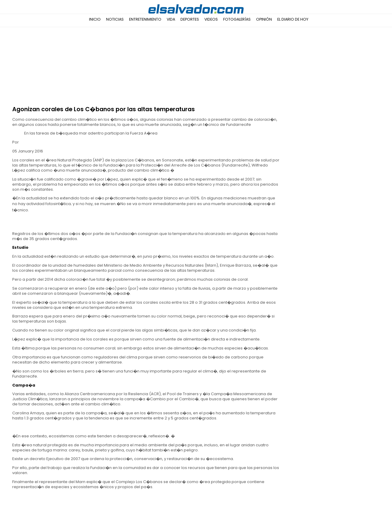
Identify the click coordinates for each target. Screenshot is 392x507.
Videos (211, 19)
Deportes (189, 19)
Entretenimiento (145, 19)
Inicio (95, 19)
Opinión (264, 19)
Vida (171, 19)
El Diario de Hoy (292, 19)
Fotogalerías (237, 19)
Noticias (115, 19)
